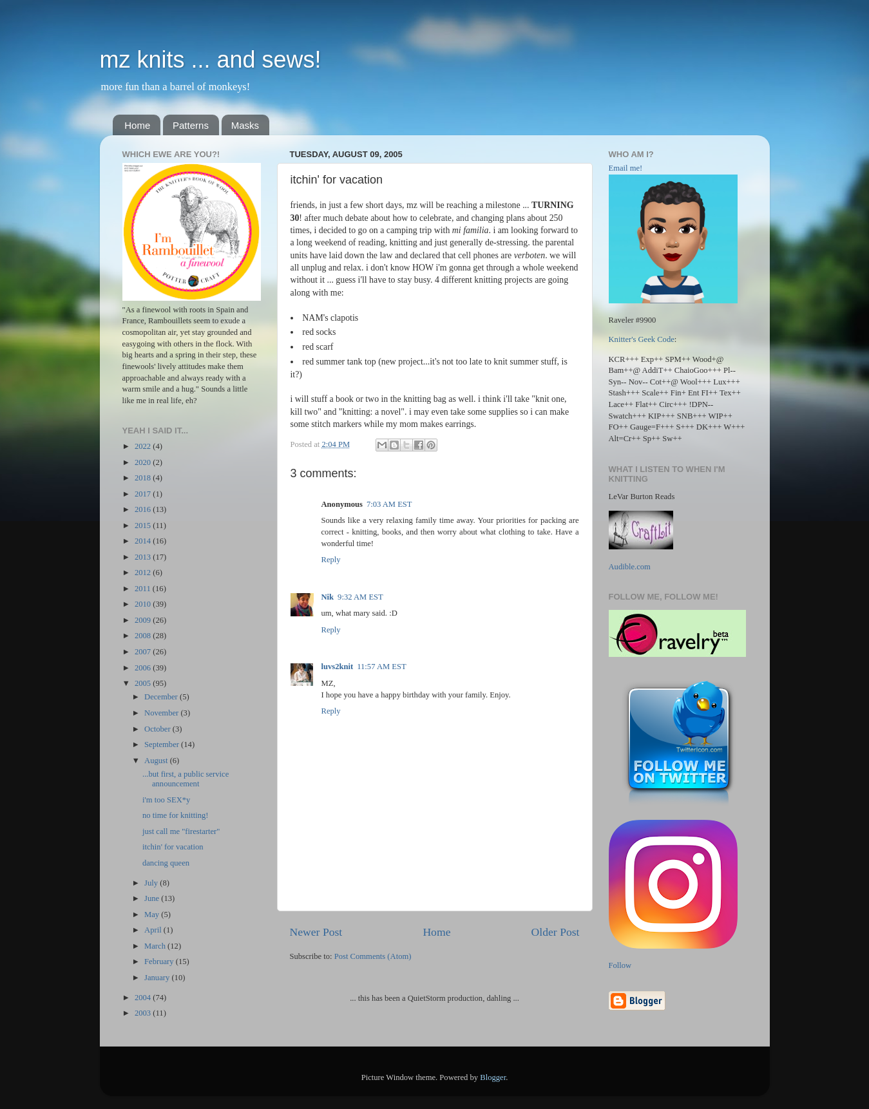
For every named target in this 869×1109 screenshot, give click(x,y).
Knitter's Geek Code (641, 339)
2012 (144, 572)
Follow (620, 965)
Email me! (626, 168)
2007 (144, 651)
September (162, 744)
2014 (144, 540)
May (152, 914)
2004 (144, 997)
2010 (144, 604)
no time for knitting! (175, 815)
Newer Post (316, 931)
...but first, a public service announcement (185, 779)
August (157, 760)
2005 (144, 683)
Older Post (555, 931)
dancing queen (165, 862)
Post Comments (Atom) (373, 956)
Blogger (493, 1077)
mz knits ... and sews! (210, 59)
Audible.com (630, 566)
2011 (144, 588)
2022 (144, 446)
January (157, 977)
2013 (144, 557)
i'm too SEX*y (166, 799)
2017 (144, 493)
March (155, 946)
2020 (144, 462)
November (162, 712)
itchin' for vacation (173, 846)
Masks (245, 125)
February (160, 961)
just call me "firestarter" (181, 831)
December (162, 696)
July (152, 882)
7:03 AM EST (389, 504)
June (152, 898)
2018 (144, 477)
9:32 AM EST (360, 597)
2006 (144, 667)
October (158, 729)
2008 (144, 635)
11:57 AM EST (381, 666)
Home (137, 125)
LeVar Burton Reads (642, 496)
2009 (144, 620)
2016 (144, 509)
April (154, 929)
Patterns (191, 125)
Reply (331, 559)
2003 (144, 1013)
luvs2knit (337, 666)
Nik (327, 597)
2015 (144, 525)
